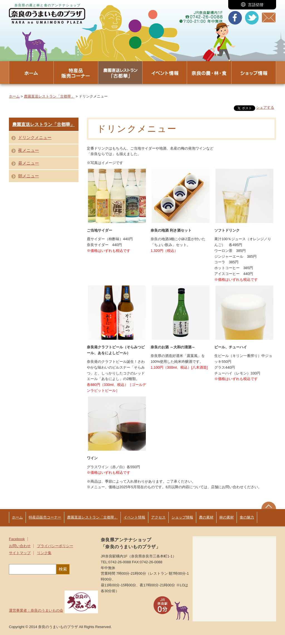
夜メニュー (28, 150)
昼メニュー (28, 163)
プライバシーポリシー (55, 546)
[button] (252, 4)
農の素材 (206, 517)
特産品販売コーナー (45, 517)
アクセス (158, 517)
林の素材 (226, 517)
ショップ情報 (182, 517)
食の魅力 (247, 517)
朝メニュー (28, 175)
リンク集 (44, 553)
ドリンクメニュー (34, 137)
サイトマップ (20, 553)
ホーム (14, 96)
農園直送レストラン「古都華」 (49, 96)
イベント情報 (134, 517)
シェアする (265, 107)
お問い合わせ (20, 546)
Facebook (17, 539)
